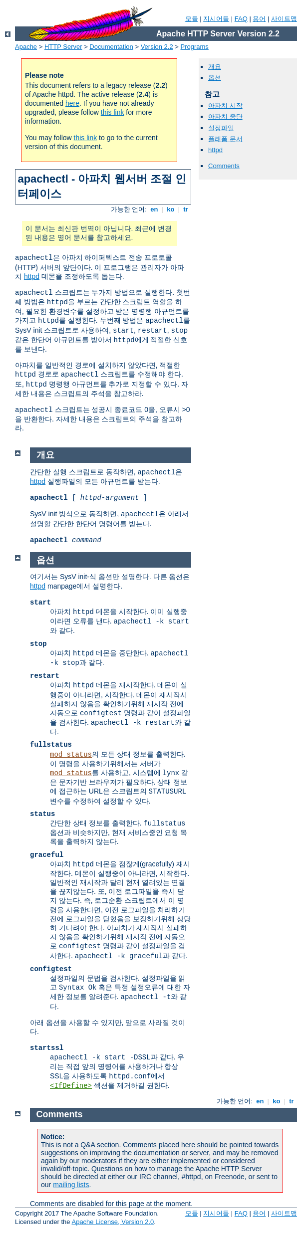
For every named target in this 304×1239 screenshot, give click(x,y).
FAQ (241, 18)
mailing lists (71, 1185)
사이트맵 (284, 18)
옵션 (214, 77)
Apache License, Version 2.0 (112, 1222)
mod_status (71, 755)
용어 (259, 18)
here (72, 103)
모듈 (191, 18)
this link (112, 112)
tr (186, 209)
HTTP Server (63, 46)
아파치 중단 (225, 116)
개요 (214, 66)
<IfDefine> (71, 1086)
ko (170, 209)
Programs (195, 46)
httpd (31, 276)
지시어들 (216, 18)
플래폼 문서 (225, 139)
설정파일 (221, 128)
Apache (26, 46)
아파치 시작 (225, 105)
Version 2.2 (157, 46)
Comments (224, 166)
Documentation (111, 46)
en (154, 209)
